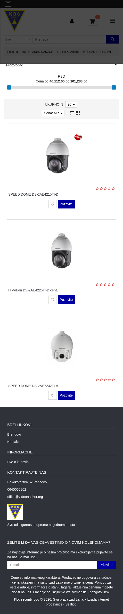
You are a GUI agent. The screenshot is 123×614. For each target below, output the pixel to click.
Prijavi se (106, 565)
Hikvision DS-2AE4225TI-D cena (32, 290)
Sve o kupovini (18, 462)
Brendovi (14, 434)
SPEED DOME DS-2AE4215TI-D (33, 194)
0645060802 (16, 489)
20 (70, 104)
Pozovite (66, 204)
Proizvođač (61, 65)
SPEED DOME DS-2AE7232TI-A (33, 386)
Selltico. (71, 604)
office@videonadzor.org (25, 497)
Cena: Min (53, 113)
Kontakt (13, 442)
